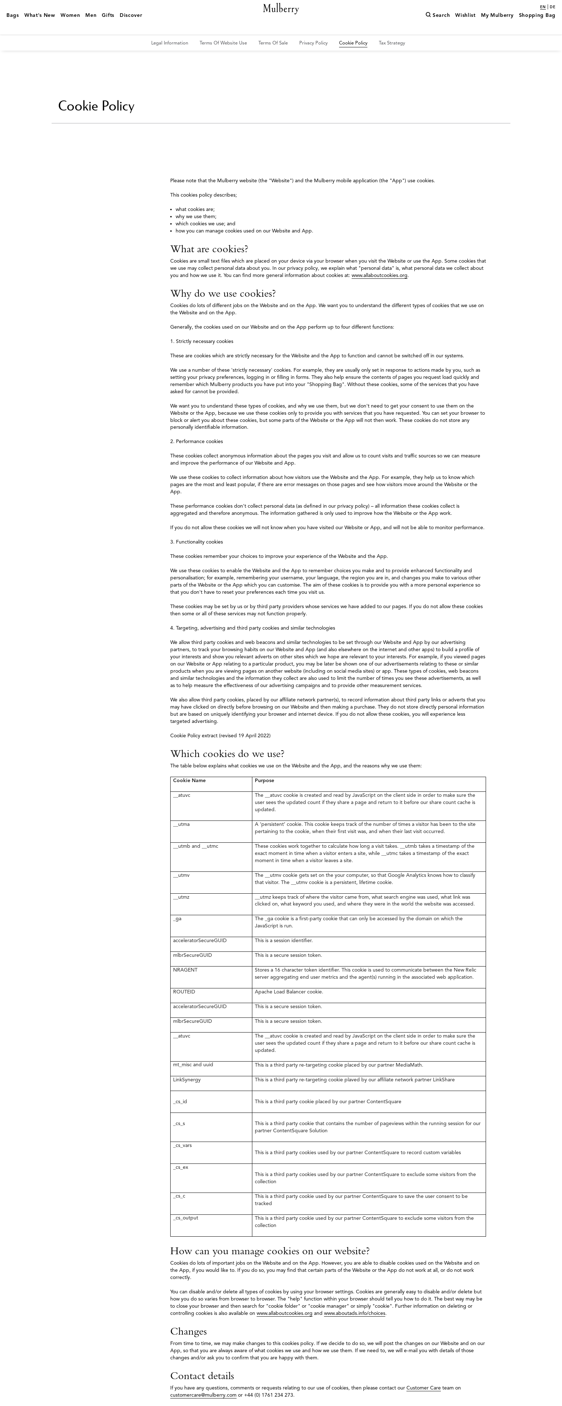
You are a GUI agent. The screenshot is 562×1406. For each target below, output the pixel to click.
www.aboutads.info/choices (354, 1313)
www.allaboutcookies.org (380, 275)
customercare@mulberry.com (203, 1395)
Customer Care (423, 1388)
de (553, 7)
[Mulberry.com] (281, 17)
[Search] (437, 26)
